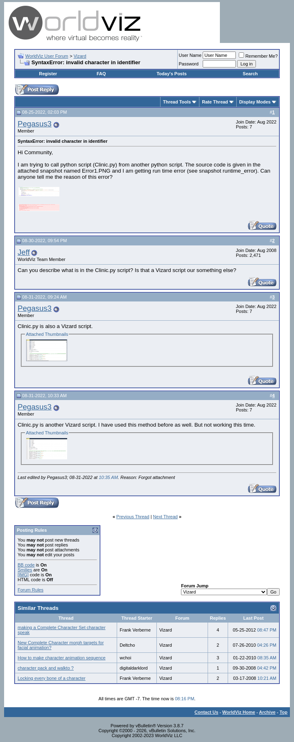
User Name (190, 55)
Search (250, 73)
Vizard (80, 56)
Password (189, 63)
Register (48, 73)
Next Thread (165, 516)
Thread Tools (177, 101)
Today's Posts (171, 73)
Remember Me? (258, 56)
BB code (26, 564)
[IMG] (23, 574)
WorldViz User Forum (46, 56)
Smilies (25, 569)
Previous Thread (132, 516)
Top (283, 712)
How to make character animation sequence (62, 657)
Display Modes (255, 101)
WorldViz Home (238, 712)
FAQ (101, 73)
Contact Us (206, 712)
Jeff (24, 252)
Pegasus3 (35, 123)
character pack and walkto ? (46, 668)
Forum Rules (30, 589)
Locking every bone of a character (52, 678)
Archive (267, 712)
